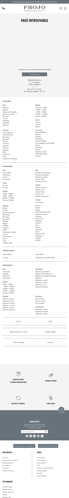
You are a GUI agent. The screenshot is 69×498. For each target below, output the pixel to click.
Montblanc (38, 139)
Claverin (5, 148)
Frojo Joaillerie (8, 133)
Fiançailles (6, 272)
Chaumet (6, 143)
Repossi (37, 149)
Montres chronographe (43, 173)
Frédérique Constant (9, 232)
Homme (38, 122)
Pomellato (38, 147)
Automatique (7, 173)
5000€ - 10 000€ (8, 198)
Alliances (6, 107)
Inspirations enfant (41, 314)
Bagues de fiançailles (10, 112)
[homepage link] (34, 8)
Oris (36, 225)
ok (46, 431)
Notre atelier (39, 254)
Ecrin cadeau (6, 465)
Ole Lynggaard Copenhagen (45, 143)
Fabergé (5, 150)
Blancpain (6, 217)
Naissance (6, 276)
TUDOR (38, 238)
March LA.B (39, 219)
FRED (4, 152)
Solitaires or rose (41, 285)
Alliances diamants (9, 310)
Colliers (5, 118)
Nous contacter (41, 463)
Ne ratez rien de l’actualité (48, 446)
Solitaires (6, 125)
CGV (38, 465)
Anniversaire (7, 278)
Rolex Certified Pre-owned (18, 332)
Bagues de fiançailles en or (44, 274)
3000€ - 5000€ (8, 196)
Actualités (40, 473)
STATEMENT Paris (41, 154)
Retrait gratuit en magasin (10, 460)
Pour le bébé (39, 299)
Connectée (6, 179)
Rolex (50, 321)
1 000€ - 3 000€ (40, 110)
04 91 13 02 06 (36, 89)
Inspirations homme (41, 311)
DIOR (4, 230)
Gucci (5, 156)
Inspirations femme (41, 309)
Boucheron (6, 137)
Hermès (38, 206)
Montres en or (40, 190)
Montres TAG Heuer (8, 492)
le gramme (39, 130)
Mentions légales (42, 470)
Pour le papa (39, 303)
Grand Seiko (7, 236)
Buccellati (6, 139)
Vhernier (38, 156)
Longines (38, 216)
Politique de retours (8, 470)
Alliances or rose (8, 307)
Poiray (37, 145)
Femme (37, 124)
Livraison (5, 457)
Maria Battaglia (40, 132)
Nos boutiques (41, 460)
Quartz (5, 177)
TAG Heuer (39, 236)
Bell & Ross (6, 215)
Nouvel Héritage (40, 141)
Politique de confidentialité (45, 468)
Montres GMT (39, 179)
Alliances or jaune (9, 305)
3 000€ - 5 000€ (40, 112)
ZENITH (38, 240)
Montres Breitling (7, 489)
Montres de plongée (42, 175)
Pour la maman (40, 301)
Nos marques (41, 457)
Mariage (5, 274)
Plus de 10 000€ (40, 116)
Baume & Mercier (8, 212)
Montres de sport (41, 181)
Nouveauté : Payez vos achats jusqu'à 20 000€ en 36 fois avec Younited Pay (34, 2)
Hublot (37, 208)
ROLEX (5, 208)
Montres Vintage (50, 332)
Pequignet (38, 229)
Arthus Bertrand (8, 135)
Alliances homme (8, 301)
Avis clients (5, 468)
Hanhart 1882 (7, 243)
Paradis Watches (42, 476)
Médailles (6, 121)
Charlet (5, 141)
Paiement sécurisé (7, 463)
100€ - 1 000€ (7, 284)
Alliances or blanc (9, 303)
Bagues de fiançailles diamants (45, 276)
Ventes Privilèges (18, 342)
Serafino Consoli (40, 152)
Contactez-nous (34, 74)
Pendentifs (6, 123)
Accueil (18, 321)
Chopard (6, 146)
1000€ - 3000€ (8, 194)
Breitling (5, 221)
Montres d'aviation (41, 177)
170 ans (5, 257)
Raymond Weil (40, 234)
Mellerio (38, 134)
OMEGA (38, 223)
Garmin (5, 234)
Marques (50, 342)
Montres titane (40, 192)
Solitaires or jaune (41, 282)
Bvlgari (5, 223)
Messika (38, 136)
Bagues (5, 110)
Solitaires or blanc (41, 280)
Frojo (4, 241)
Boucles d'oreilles (8, 114)
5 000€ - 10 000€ (41, 114)
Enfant (37, 127)
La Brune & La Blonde (10, 159)
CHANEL (6, 225)
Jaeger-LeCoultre (41, 214)
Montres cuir (39, 194)
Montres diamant (41, 187)
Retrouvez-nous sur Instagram (24, 446)
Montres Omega (7, 487)
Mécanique (6, 175)
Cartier (5, 210)
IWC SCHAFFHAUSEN (42, 212)
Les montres (39, 202)
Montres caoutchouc (42, 196)
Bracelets (6, 116)
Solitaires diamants (41, 287)
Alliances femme (8, 299)
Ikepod (37, 210)
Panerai (37, 227)
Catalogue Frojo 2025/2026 (45, 257)
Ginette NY (6, 154)
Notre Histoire (7, 254)
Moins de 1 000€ (41, 107)
